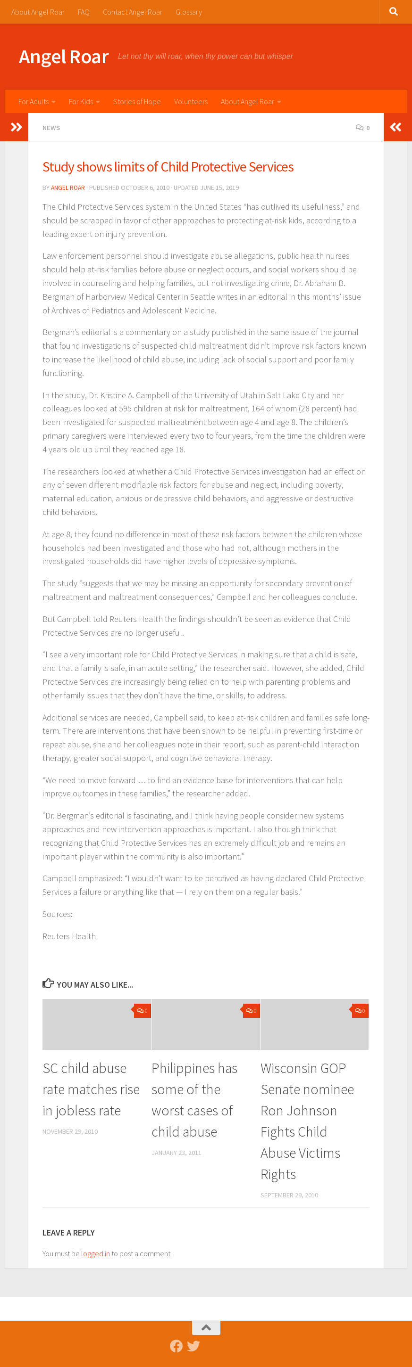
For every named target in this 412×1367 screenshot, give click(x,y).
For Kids (81, 101)
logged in (95, 1252)
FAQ (84, 11)
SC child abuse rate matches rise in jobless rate (91, 1088)
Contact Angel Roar (132, 11)
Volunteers (191, 101)
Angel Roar (64, 56)
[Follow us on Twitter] (193, 1345)
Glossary (189, 11)
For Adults (33, 101)
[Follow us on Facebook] (176, 1345)
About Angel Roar (38, 11)
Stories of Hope (137, 101)
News (51, 127)
